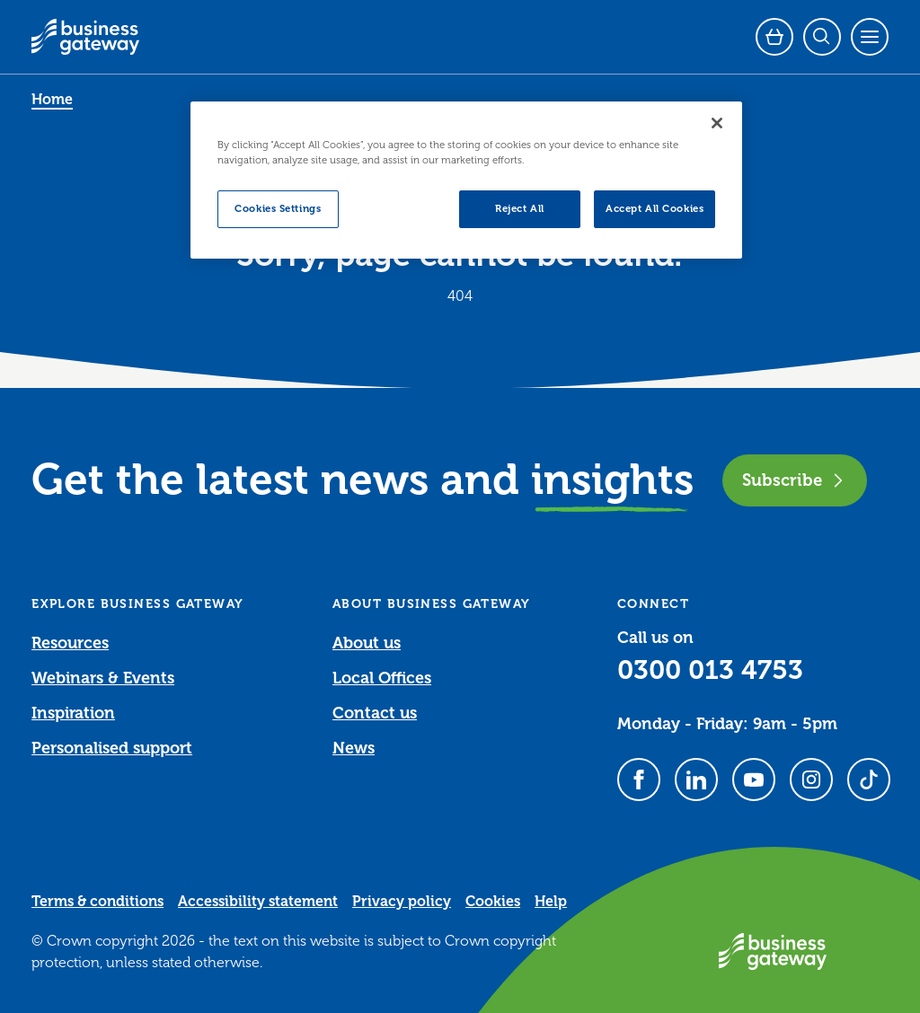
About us (366, 643)
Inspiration (73, 713)
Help (551, 902)
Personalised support (111, 748)
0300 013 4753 (710, 670)
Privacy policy (401, 902)
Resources (70, 643)
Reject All (519, 209)
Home (52, 100)
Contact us (374, 713)
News (353, 748)
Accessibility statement (258, 902)
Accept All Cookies (654, 209)
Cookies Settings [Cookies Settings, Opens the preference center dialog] (277, 209)
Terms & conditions (97, 902)
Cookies (492, 902)
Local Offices (381, 678)
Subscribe (794, 480)
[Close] (717, 123)
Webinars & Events (102, 678)
